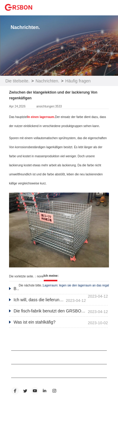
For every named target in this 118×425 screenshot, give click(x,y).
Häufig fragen (78, 80)
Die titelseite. (17, 80)
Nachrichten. (47, 80)
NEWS (16, 371)
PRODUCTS (21, 357)
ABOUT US (20, 344)
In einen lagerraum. (41, 117)
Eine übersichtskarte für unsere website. (38, 410)
